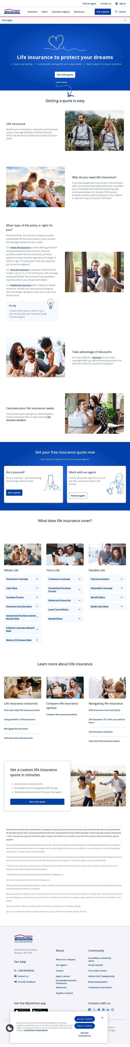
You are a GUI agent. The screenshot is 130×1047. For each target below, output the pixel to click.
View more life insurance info (18, 738)
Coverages (64, 20)
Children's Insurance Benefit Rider (22, 629)
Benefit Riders (64, 618)
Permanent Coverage (22, 579)
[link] (24, 970)
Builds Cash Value (107, 606)
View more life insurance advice (104, 741)
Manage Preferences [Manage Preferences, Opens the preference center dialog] (85, 1034)
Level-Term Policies (64, 609)
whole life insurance (20, 247)
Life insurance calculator (101, 731)
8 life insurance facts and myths (104, 710)
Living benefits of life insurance (19, 719)
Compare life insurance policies (61, 714)
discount (97, 357)
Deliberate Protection (64, 600)
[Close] (102, 1018)
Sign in (120, 3)
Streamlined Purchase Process (64, 590)
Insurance (32, 11)
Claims (44, 11)
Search (120, 11)
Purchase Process (22, 597)
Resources (79, 11)
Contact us (105, 3)
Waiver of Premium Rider (22, 640)
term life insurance (19, 269)
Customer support (61, 11)
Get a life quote (65, 74)
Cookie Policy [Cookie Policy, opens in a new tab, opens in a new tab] (29, 1030)
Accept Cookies (84, 1019)
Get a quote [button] (103, 11)
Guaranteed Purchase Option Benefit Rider (22, 617)
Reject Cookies (84, 1026)
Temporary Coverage (64, 579)
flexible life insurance (20, 285)
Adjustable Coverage (107, 588)
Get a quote (14, 492)
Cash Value (22, 588)
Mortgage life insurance (16, 728)
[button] (10, 1028)
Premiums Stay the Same (22, 606)
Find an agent (89, 3)
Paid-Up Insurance (107, 579)
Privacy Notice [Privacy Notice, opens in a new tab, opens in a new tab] (41, 1030)
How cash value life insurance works (22, 710)
